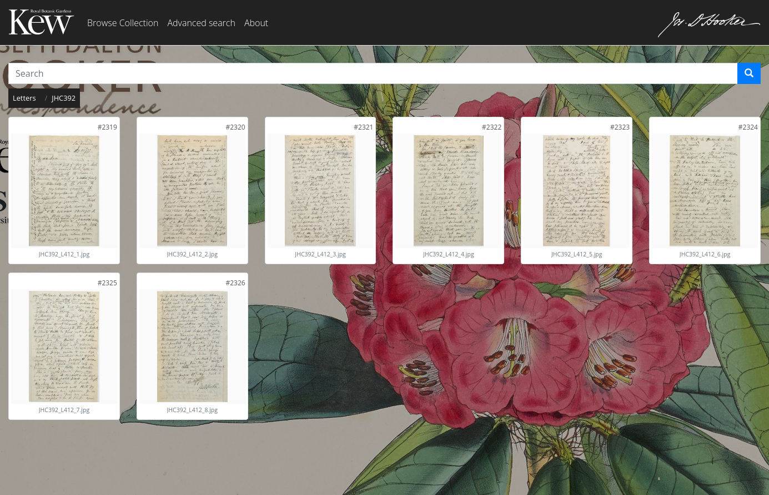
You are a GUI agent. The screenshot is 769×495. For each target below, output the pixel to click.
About (256, 23)
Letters (24, 98)
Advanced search (201, 23)
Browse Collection (122, 23)
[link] (107, 127)
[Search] (749, 73)
